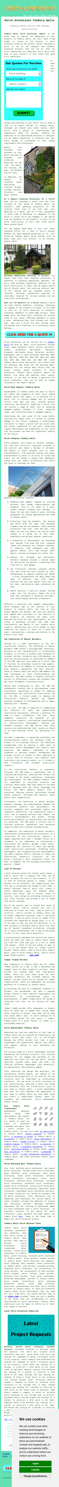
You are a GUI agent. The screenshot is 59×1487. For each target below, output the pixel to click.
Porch (6, 342)
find (12, 1168)
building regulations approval (31, 283)
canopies (50, 443)
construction (10, 646)
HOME (24, 15)
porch (52, 303)
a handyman (46, 1152)
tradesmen (8, 1126)
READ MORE (34, 955)
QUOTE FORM (13, 1296)
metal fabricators (43, 1139)
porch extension (23, 1219)
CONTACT (43, 15)
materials (8, 163)
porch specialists (28, 362)
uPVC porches (29, 1266)
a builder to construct (34, 1372)
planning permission (33, 207)
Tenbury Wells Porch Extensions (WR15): (25, 34)
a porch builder (14, 1129)
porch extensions (16, 1196)
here (21, 1216)
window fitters (27, 1142)
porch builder (38, 236)
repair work (24, 419)
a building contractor (31, 1147)
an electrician (47, 1131)
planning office (12, 231)
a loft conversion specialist (36, 1154)
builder (30, 126)
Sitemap (6, 1454)
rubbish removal (12, 1144)
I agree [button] (35, 1463)
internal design (12, 187)
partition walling (20, 1149)
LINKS (30, 15)
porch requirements (29, 1291)
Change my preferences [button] (35, 1476)
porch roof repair (22, 397)
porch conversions (46, 1263)
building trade (43, 740)
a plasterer (46, 1144)
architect (37, 136)
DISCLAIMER (51, 15)
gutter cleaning (33, 1134)
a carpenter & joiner (22, 1136)
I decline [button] (35, 1470)
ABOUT (36, 15)
